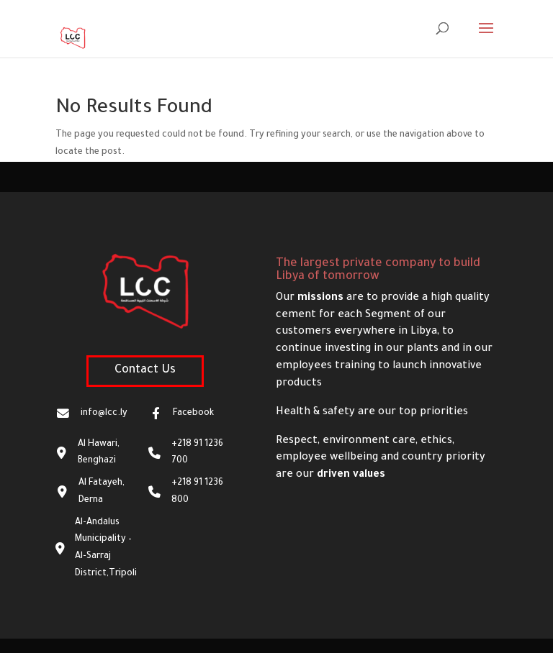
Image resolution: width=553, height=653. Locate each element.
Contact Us (145, 370)
